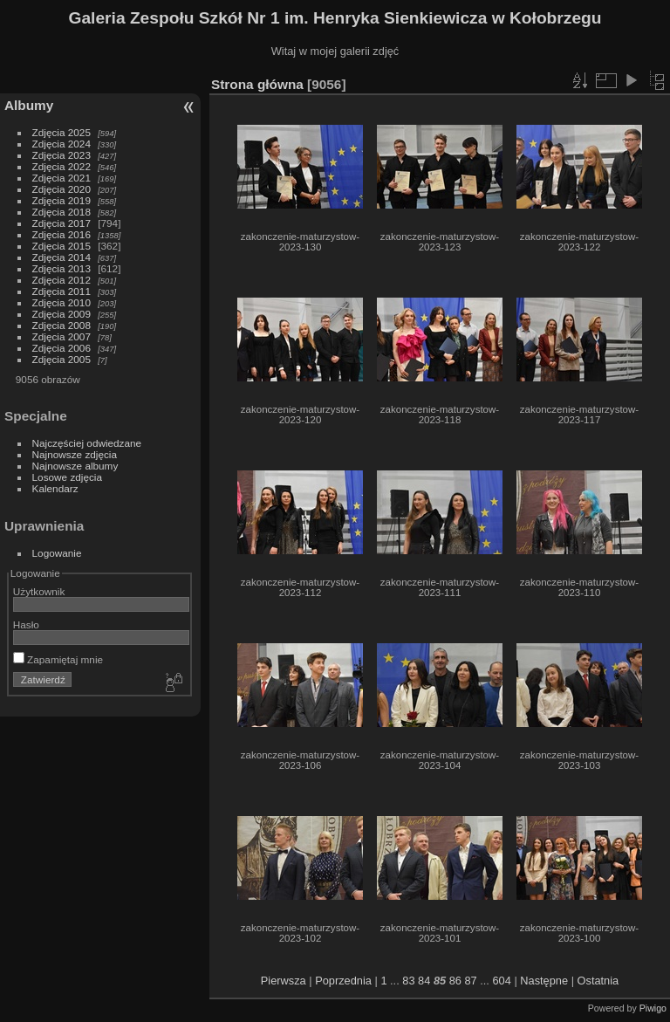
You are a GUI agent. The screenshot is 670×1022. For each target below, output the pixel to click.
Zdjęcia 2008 (61, 325)
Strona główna (257, 84)
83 (408, 980)
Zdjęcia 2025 (61, 132)
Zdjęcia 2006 (61, 347)
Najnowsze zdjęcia (74, 454)
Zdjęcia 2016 (61, 234)
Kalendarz (55, 488)
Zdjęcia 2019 (61, 200)
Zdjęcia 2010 (61, 302)
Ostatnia (598, 980)
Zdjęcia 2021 (61, 177)
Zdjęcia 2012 (61, 279)
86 (455, 980)
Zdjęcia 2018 (61, 211)
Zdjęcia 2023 (61, 155)
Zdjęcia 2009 (61, 313)
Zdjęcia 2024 (61, 143)
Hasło (26, 624)
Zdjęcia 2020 (61, 189)
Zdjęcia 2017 (61, 223)
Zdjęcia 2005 (61, 359)
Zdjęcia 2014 (61, 257)
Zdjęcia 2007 (61, 336)
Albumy (28, 105)
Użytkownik (39, 591)
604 (501, 980)
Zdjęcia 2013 (61, 268)
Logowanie (57, 553)
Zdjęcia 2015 (61, 245)
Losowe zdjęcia (67, 477)
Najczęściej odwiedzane (87, 443)
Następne (544, 980)
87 (470, 980)
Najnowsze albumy (75, 465)
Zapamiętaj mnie (58, 659)
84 (424, 980)
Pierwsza (283, 980)
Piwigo (653, 1008)
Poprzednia (343, 980)
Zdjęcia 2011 (61, 291)
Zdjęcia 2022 (61, 166)
